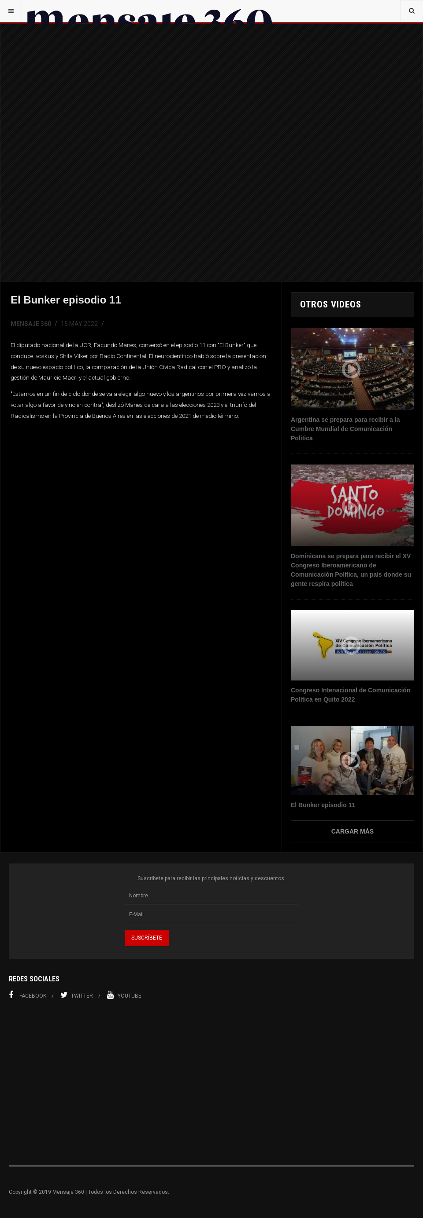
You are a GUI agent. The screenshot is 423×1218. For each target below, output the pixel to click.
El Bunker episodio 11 (323, 804)
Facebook (27, 995)
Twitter (76, 995)
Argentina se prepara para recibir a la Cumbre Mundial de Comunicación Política (345, 429)
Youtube (124, 995)
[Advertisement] (211, 1082)
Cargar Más (352, 831)
